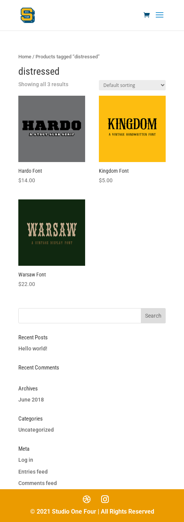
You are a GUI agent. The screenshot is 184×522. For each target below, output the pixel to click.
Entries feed (33, 472)
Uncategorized (36, 430)
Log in (25, 460)
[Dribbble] (86, 499)
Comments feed (37, 483)
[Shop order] (132, 85)
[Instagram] (105, 499)
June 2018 (31, 400)
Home (24, 56)
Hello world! (32, 348)
